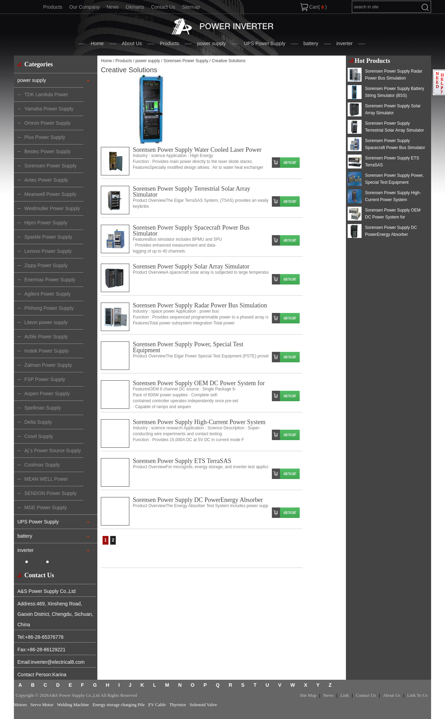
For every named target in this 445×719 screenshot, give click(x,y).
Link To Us (417, 695)
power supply (211, 43)
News (112, 7)
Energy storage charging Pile (118, 704)
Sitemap (191, 7)
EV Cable (157, 704)
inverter (345, 43)
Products (52, 7)
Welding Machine (73, 704)
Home (97, 43)
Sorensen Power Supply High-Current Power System (199, 422)
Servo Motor (42, 704)
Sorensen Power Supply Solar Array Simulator (191, 266)
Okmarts (135, 7)
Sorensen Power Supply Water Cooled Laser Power (197, 149)
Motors (20, 704)
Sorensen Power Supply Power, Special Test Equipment (188, 347)
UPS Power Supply (264, 43)
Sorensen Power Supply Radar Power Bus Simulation (200, 305)
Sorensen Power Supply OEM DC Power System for (199, 383)
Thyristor (177, 704)
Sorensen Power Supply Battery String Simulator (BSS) (394, 92)
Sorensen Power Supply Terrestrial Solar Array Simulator (191, 191)
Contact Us (163, 7)
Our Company (84, 7)
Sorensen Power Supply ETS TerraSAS (182, 460)
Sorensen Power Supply (185, 60)
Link (344, 695)
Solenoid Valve (203, 704)
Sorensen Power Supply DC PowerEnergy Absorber (198, 499)
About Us (132, 43)
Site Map (308, 695)
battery (311, 43)
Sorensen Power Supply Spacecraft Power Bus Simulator (191, 230)
